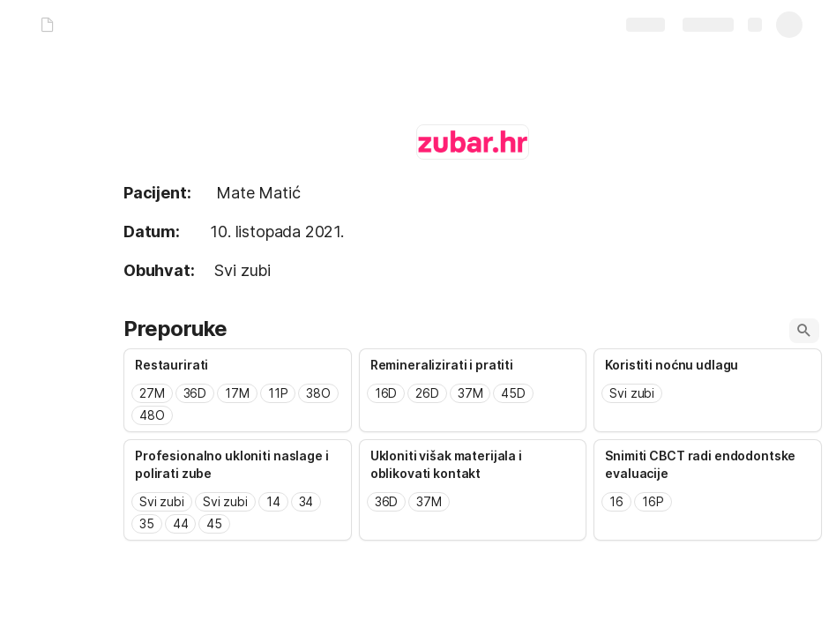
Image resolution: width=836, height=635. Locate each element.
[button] (804, 330)
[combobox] (237, 404)
